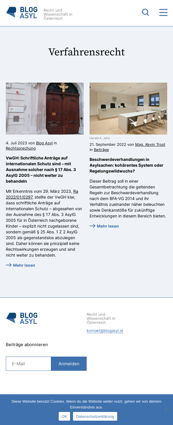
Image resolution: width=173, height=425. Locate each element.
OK (64, 416)
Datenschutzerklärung (95, 416)
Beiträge (101, 149)
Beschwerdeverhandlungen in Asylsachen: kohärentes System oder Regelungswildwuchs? (126, 165)
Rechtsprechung (21, 148)
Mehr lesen (24, 265)
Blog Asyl (44, 143)
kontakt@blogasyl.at (105, 330)
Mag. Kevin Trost (150, 144)
